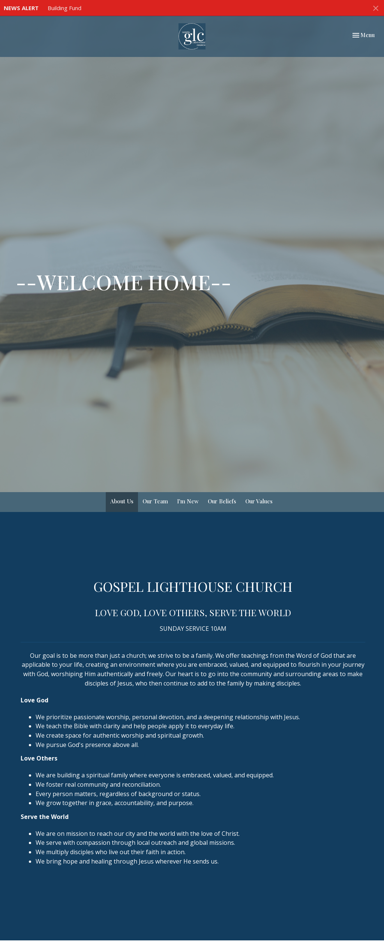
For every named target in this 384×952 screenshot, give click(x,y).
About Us (122, 501)
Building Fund (64, 8)
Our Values (259, 501)
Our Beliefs (222, 501)
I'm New (188, 501)
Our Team (155, 501)
